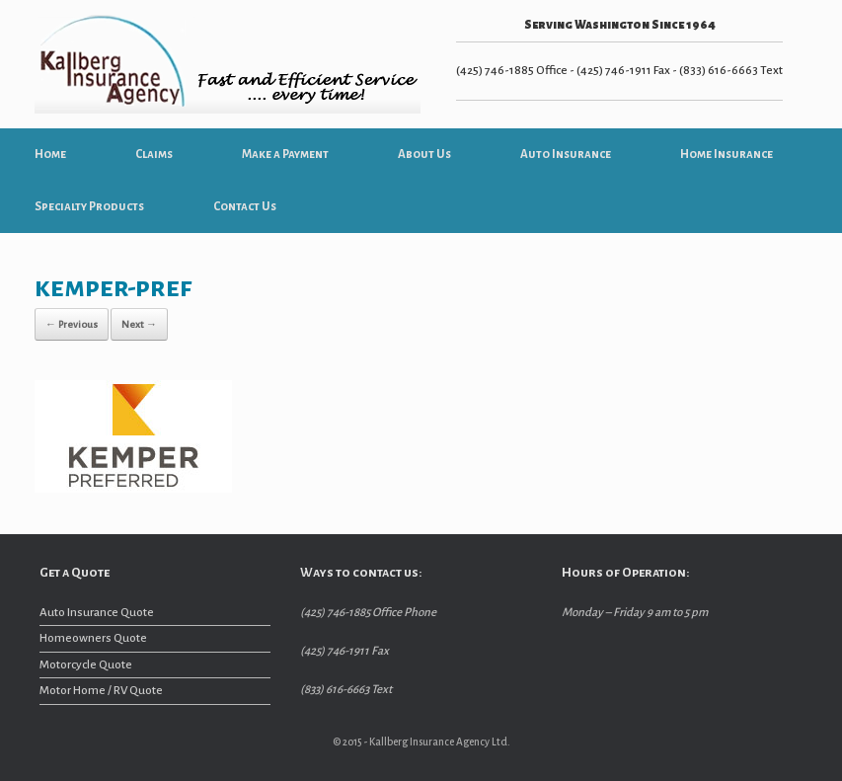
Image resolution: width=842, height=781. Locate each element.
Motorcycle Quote (85, 665)
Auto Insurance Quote (96, 612)
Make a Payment (285, 154)
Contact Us (244, 206)
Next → (139, 324)
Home (50, 154)
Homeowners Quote (93, 638)
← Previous (71, 324)
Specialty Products (89, 206)
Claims (154, 154)
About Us (424, 154)
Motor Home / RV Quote (101, 690)
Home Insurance (726, 154)
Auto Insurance (565, 154)
